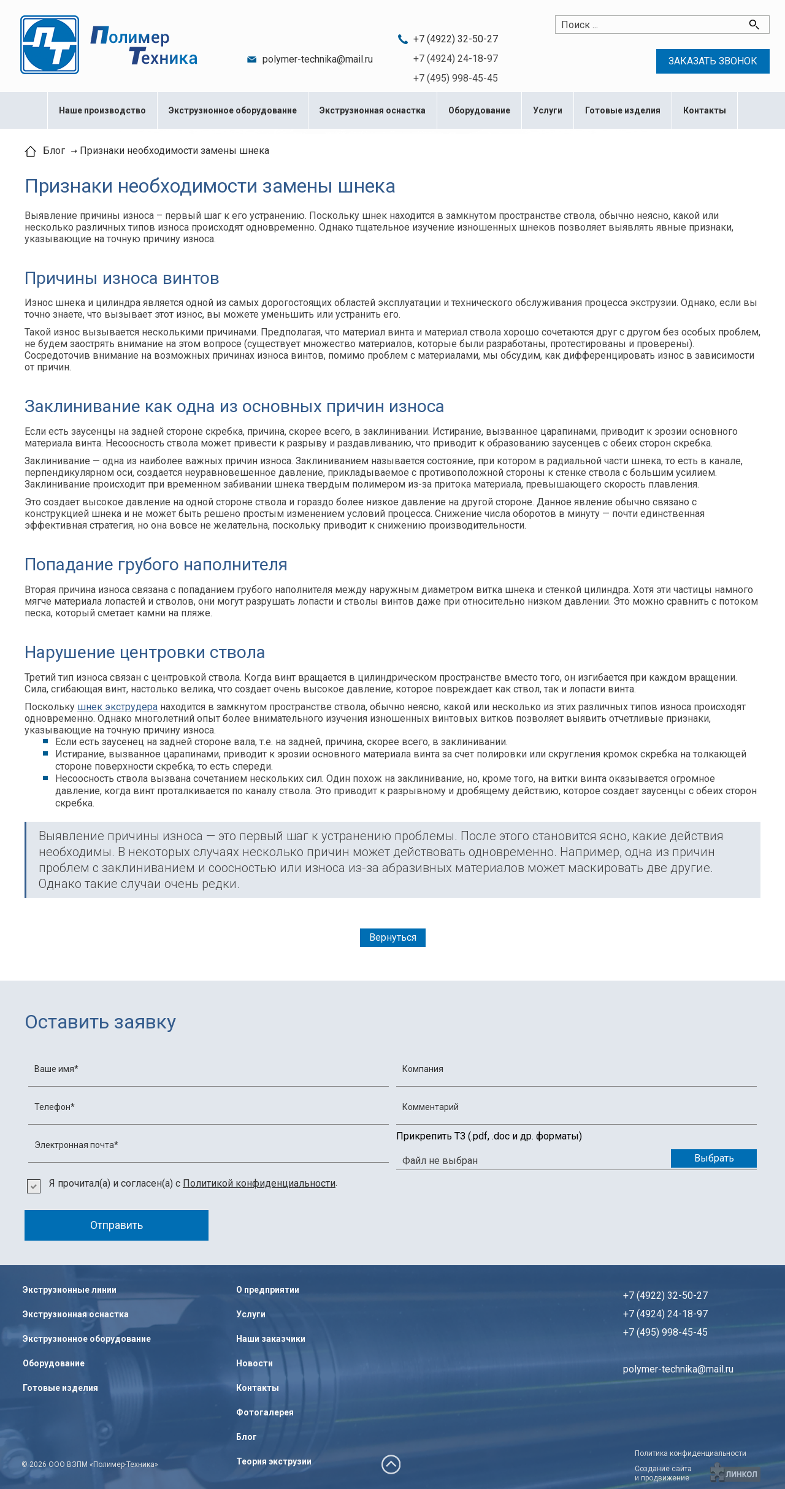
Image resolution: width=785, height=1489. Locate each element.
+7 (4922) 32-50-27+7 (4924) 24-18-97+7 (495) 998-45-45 (665, 1314)
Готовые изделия (623, 110)
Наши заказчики (270, 1339)
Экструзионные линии (70, 1290)
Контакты (704, 110)
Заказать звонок (712, 61)
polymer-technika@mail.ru (317, 59)
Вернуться (392, 937)
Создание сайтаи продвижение (663, 1473)
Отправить (116, 1225)
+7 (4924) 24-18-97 (455, 58)
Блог (246, 1437)
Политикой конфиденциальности (259, 1183)
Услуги (547, 110)
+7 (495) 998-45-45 (455, 78)
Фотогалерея (265, 1412)
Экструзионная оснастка (373, 110)
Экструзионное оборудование (233, 110)
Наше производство (102, 110)
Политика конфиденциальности (690, 1453)
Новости (254, 1363)
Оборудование (479, 110)
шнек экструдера (117, 707)
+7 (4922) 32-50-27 (455, 39)
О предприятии (267, 1290)
